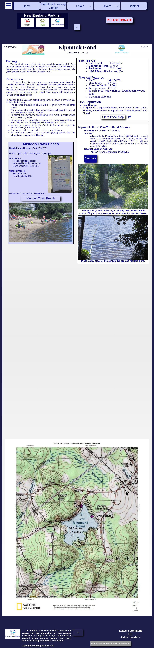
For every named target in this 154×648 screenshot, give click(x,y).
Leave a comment (130, 630)
